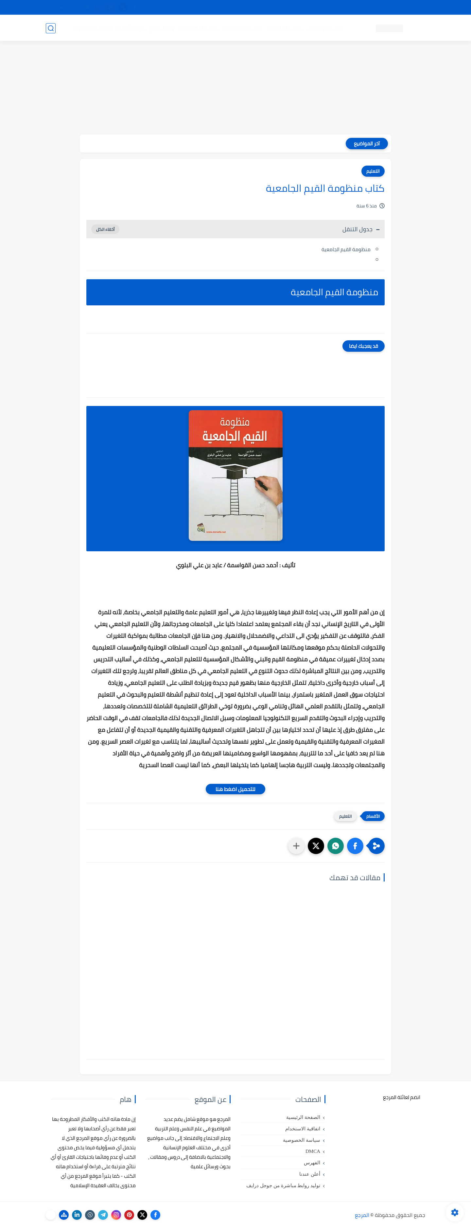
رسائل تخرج (161, 28)
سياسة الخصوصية (301, 1140)
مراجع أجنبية (130, 28)
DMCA (312, 1151)
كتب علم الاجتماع (242, 28)
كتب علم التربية (283, 28)
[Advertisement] (235, 89)
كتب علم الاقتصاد (198, 28)
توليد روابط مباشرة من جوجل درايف (283, 1185)
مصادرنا (308, 7)
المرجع (362, 1215)
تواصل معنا (412, 7)
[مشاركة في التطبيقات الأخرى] (296, 846)
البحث (329, 7)
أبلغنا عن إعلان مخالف (272, 7)
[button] (355, 846)
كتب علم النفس (324, 28)
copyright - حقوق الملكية (218, 7)
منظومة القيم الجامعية (346, 249)
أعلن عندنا (309, 1174)
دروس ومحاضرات (92, 28)
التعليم (373, 171)
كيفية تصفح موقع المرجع (368, 7)
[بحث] (51, 28)
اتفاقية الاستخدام (302, 1128)
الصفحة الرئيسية (303, 1117)
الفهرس (312, 1162)
